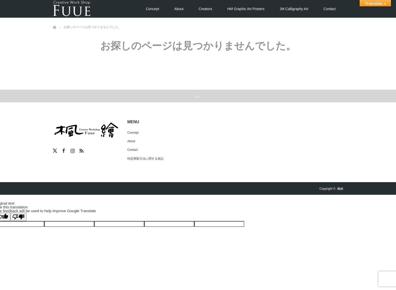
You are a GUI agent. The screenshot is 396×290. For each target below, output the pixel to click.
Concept (152, 9)
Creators (205, 9)
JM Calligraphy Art (294, 9)
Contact (330, 9)
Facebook (63, 150)
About (179, 9)
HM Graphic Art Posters (245, 9)
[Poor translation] (18, 217)
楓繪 (340, 188)
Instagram (72, 150)
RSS (81, 150)
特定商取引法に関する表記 (145, 158)
